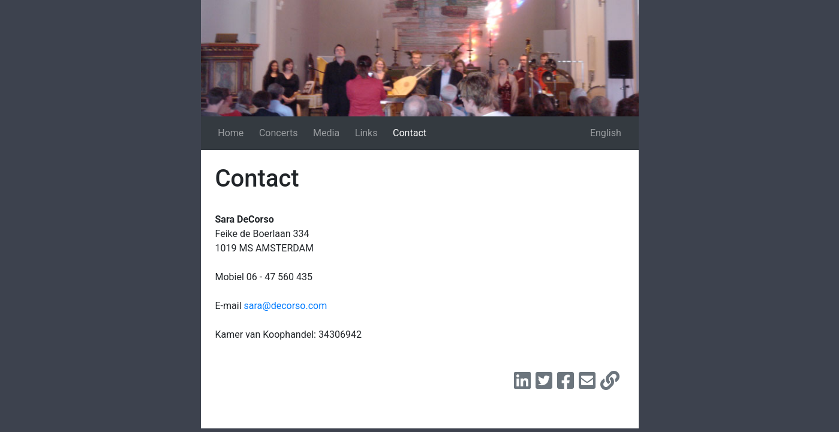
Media (326, 133)
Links (366, 133)
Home (230, 133)
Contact (409, 133)
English (605, 133)
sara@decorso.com (285, 305)
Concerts (278, 133)
